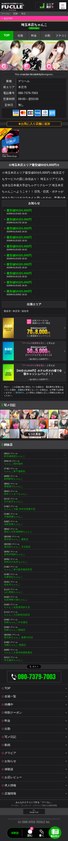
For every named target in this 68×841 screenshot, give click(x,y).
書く (41, 835)
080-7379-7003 (28, 93)
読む (29, 835)
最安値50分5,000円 (19, 210)
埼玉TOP (8, 18)
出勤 (47, 35)
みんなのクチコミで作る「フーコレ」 (34, 802)
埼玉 (23, 13)
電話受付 (55, 836)
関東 (15, 13)
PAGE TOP (34, 812)
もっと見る (34, 434)
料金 (34, 35)
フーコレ (5, 13)
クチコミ (61, 35)
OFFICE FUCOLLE (36, 822)
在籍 (20, 35)
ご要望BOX (19, 393)
